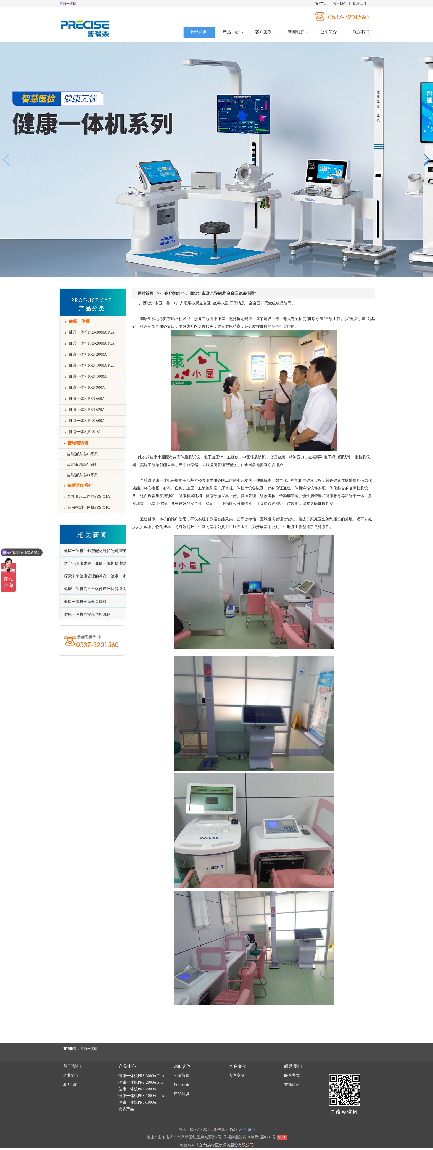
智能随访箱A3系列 (82, 465)
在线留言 (292, 1085)
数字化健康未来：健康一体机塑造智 (95, 563)
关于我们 (339, 4)
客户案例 (263, 32)
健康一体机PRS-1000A (88, 376)
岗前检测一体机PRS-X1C (88, 507)
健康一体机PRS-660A (87, 399)
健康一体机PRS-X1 (85, 432)
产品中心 (231, 32)
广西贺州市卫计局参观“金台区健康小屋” (221, 293)
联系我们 (359, 4)
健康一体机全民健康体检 (85, 602)
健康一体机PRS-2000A (88, 354)
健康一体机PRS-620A (87, 410)
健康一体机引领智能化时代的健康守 (95, 551)
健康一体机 (161, 480)
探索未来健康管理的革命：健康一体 (95, 576)
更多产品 (126, 1109)
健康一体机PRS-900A (87, 387)
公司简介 (328, 32)
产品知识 (181, 1094)
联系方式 (292, 1075)
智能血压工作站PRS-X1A (88, 496)
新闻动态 (296, 32)
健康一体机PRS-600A (87, 421)
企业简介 (71, 1075)
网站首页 (320, 4)
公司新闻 (181, 1075)
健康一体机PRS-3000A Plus (91, 332)
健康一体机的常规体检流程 (87, 614)
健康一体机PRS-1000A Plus (91, 365)
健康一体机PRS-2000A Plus (91, 343)
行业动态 (181, 1085)
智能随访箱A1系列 (82, 475)
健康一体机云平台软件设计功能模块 (95, 589)
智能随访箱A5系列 (82, 454)
